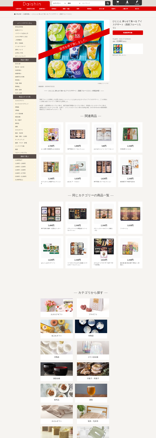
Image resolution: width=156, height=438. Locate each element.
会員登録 (137, 4)
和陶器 (17, 107)
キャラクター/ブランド (21, 104)
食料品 (17, 123)
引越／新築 (18, 83)
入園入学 (125, 9)
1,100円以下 (18, 160)
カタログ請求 (91, 413)
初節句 (113, 9)
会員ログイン (19, 30)
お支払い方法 (19, 53)
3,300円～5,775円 (20, 173)
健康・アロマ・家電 (21, 143)
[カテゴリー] (59, 3)
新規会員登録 (19, 27)
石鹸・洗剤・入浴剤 (21, 136)
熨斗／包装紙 (19, 43)
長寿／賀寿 (18, 90)
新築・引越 (66, 9)
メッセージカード (20, 46)
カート (117, 4)
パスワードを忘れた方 (21, 33)
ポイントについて (20, 56)
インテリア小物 (19, 146)
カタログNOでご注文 (21, 36)
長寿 (78, 9)
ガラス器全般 (19, 113)
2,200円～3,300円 (20, 170)
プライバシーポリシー (77, 413)
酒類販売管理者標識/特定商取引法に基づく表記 (51, 413)
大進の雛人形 (78, 427)
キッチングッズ (19, 139)
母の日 (137, 9)
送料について (19, 49)
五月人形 (101, 9)
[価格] (74, 3)
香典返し (89, 9)
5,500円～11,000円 (20, 176)
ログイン (127, 4)
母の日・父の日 (19, 67)
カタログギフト (19, 100)
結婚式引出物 (31, 9)
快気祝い (54, 9)
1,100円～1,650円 (20, 163)
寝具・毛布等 (19, 133)
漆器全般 (17, 117)
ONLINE (18, 14)
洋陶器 (17, 110)
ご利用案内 (18, 40)
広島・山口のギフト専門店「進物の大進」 (78, 424)
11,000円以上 (19, 179)
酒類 (16, 126)
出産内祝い (19, 9)
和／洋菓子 (18, 120)
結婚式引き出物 (19, 76)
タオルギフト (19, 130)
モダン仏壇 (18, 93)
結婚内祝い (42, 9)
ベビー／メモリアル (21, 152)
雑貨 (16, 149)
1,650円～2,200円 (20, 166)
